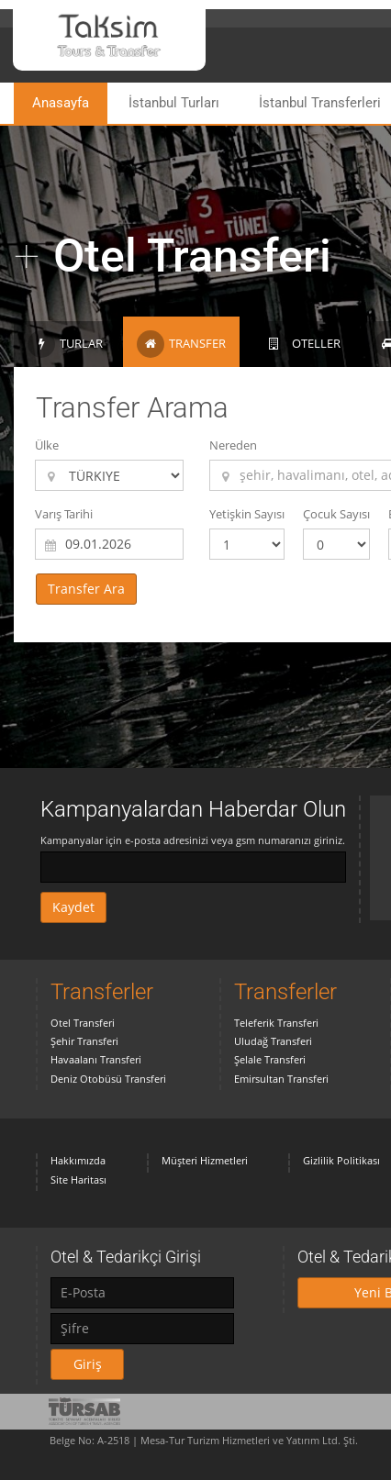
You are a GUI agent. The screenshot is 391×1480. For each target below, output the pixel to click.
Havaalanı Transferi (95, 1059)
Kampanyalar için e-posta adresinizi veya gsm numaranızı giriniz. (192, 840)
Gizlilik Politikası (341, 1160)
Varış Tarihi (64, 514)
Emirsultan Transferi (281, 1078)
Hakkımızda (78, 1160)
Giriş (87, 1364)
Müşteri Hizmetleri (205, 1160)
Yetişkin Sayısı (247, 514)
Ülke (47, 445)
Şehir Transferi (84, 1041)
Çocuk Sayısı (336, 514)
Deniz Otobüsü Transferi (108, 1078)
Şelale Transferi (270, 1059)
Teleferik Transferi (276, 1022)
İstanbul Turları (173, 103)
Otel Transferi (82, 1022)
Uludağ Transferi (273, 1041)
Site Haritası (78, 1179)
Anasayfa (60, 103)
